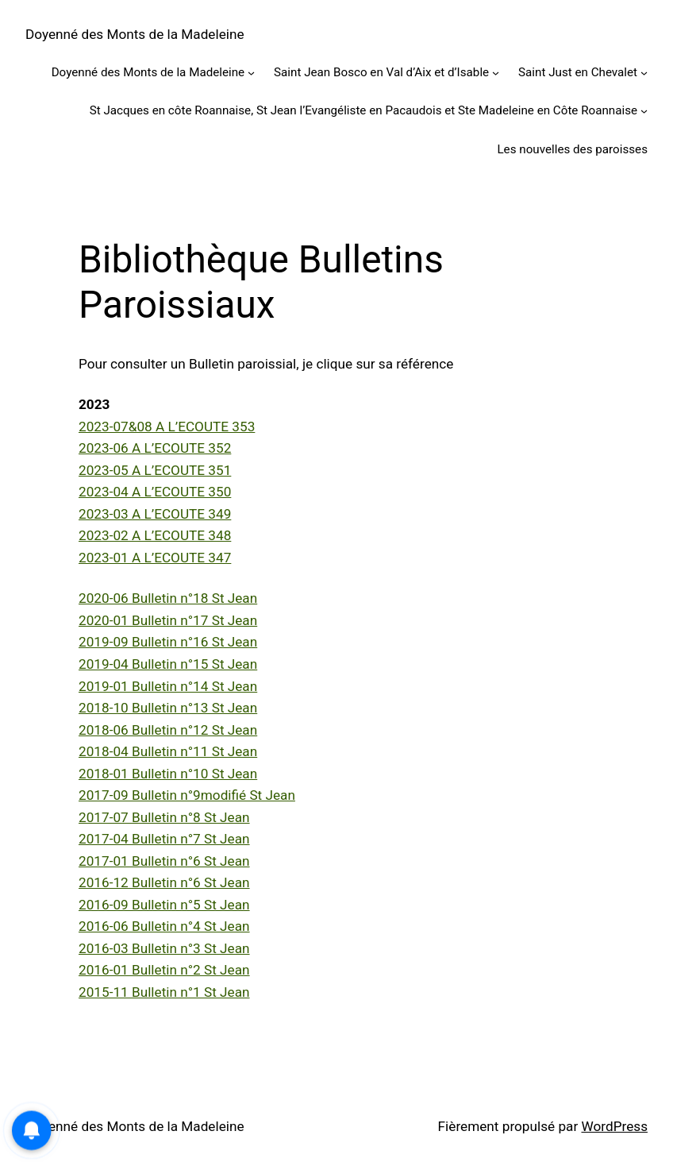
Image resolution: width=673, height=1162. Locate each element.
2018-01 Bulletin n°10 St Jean (168, 774)
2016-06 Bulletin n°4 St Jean (164, 926)
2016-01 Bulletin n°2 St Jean (164, 970)
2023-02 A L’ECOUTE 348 (155, 535)
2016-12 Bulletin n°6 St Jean (164, 882)
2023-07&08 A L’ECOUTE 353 (167, 426)
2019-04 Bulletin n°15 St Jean (168, 664)
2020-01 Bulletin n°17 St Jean (168, 620)
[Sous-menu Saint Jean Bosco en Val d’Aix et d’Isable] (495, 72)
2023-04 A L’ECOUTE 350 (155, 492)
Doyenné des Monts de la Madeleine (134, 34)
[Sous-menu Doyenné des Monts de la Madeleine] (251, 72)
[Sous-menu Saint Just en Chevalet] (644, 72)
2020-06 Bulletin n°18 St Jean (168, 598)
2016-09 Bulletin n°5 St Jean (164, 905)
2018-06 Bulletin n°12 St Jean (168, 730)
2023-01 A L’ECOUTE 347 (155, 558)
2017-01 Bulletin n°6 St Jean (164, 861)
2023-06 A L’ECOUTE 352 (155, 448)
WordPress (614, 1126)
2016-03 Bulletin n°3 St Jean (164, 948)
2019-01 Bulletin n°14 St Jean (168, 686)
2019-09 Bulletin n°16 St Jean (168, 642)
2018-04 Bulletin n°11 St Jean (168, 751)
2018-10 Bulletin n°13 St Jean (168, 708)
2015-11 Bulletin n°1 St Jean (164, 992)
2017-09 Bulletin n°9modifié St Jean (187, 795)
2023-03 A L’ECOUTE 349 (155, 514)
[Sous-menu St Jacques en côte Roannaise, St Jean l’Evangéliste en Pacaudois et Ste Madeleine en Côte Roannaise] (644, 110)
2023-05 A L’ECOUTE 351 (155, 470)
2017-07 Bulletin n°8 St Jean (164, 817)
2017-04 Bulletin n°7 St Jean (164, 839)
